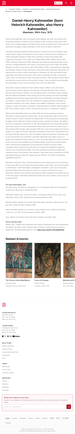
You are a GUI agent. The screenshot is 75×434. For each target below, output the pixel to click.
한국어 (58, 418)
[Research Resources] (53, 9)
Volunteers (5, 384)
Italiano (38, 418)
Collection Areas (7, 349)
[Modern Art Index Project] (13, 11)
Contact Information (48, 429)
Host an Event (6, 369)
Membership (6, 366)
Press (4, 358)
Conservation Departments (10, 352)
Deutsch (44, 418)
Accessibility (6, 355)
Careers (4, 381)
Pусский (8, 423)
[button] (66, 3)
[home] (6, 9)
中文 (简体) (65, 418)
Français (30, 418)
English (8, 418)
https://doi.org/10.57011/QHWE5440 (50, 230)
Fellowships (5, 387)
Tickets (59, 3)
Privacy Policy (38, 429)
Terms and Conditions (27, 429)
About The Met (6, 343)
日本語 (52, 418)
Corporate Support (8, 372)
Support (4, 363)
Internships (5, 390)
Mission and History (8, 346)
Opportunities (6, 378)
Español (14, 418)
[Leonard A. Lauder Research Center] (34, 9)
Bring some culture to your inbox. (16, 398)
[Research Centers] (14, 9)
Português (23, 418)
